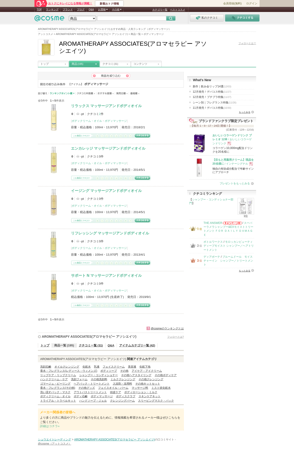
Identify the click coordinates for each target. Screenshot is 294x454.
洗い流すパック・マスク (55, 392)
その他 (124, 370)
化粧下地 (144, 366)
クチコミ (110, 64)
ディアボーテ (212, 256)
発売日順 (122, 93)
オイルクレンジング (66, 366)
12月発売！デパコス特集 (212, 91)
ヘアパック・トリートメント (92, 383)
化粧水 (86, 366)
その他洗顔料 (99, 379)
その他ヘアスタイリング (136, 375)
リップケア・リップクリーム (58, 375)
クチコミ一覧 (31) (91, 345)
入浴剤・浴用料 (122, 383)
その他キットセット (147, 383)
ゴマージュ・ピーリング (55, 383)
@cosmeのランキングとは (167, 328)
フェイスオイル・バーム (113, 387)
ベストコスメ (177, 9)
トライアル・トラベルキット (58, 400)
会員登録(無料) (232, 3)
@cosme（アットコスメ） (54, 443)
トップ (44, 64)
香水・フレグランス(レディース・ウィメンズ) (68, 370)
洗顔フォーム (79, 379)
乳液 (96, 366)
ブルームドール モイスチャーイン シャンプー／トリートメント (228, 260)
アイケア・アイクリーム (147, 370)
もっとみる (244, 112)
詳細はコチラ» (49, 426)
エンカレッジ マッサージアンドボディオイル (108, 148)
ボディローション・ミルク (140, 392)
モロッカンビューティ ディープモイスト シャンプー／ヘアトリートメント (229, 245)
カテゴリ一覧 (159, 9)
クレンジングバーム (122, 400)
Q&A (91, 9)
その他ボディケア (166, 375)
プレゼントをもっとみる (235, 183)
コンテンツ (140, 64)
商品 (77, 64)
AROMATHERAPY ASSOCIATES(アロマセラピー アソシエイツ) (89, 336)
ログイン (251, 3)
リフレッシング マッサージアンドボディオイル (110, 233)
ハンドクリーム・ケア (54, 379)
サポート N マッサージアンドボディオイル (106, 275)
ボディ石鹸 (81, 396)
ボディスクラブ (125, 396)
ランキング (52, 9)
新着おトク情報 (109, 3)
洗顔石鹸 (45, 366)
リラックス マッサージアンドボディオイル (106, 106)
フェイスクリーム (114, 366)
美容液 (132, 366)
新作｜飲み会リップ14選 (212, 86)
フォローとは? (175, 336)
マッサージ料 (140, 387)
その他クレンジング (151, 379)
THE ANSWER (213, 223)
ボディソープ (108, 370)
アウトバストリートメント (90, 392)
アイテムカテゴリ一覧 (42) (137, 345)
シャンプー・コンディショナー (98, 375)
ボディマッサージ (116, 121)
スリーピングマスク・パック (156, 400)
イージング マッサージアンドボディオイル (106, 191)
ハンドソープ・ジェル (93, 400)
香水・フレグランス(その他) (57, 387)
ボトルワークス (213, 241)
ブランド (68, 9)
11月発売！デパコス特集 (212, 107)
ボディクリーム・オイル (87, 121)
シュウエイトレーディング (54, 439)
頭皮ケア (115, 392)
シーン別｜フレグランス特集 (214, 102)
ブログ (81, 9)
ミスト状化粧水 (161, 387)
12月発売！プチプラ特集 (212, 97)
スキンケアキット (150, 396)
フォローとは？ (247, 43)
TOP (39, 9)
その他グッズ (86, 387)
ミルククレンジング (122, 379)
